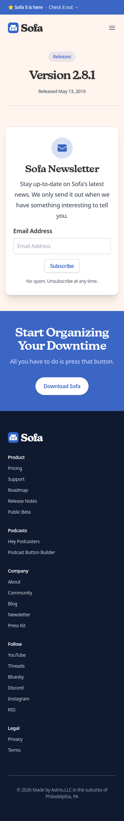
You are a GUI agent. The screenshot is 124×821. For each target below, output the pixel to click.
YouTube (17, 655)
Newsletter (19, 614)
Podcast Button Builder (31, 552)
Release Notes (22, 501)
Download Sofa (62, 386)
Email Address (32, 231)
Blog (12, 603)
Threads (16, 666)
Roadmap (18, 490)
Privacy (15, 739)
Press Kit (16, 625)
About (14, 582)
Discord (15, 688)
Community (20, 593)
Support (16, 479)
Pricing (15, 468)
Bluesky (16, 677)
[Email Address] (62, 246)
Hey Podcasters (23, 541)
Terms (14, 750)
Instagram (18, 698)
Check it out (43, 7)
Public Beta (19, 512)
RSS (12, 709)
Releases (62, 56)
